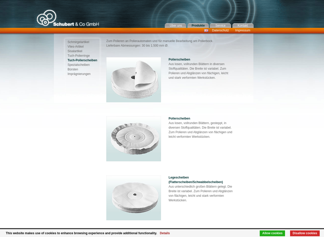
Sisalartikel (75, 51)
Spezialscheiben (79, 65)
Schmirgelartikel (78, 42)
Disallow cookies (305, 233)
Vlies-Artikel (76, 46)
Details (165, 233)
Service (220, 25)
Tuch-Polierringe (79, 55)
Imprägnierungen (79, 74)
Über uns (176, 25)
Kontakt (243, 25)
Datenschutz (220, 30)
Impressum (242, 30)
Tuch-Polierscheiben (82, 60)
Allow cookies (272, 233)
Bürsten (73, 69)
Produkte (198, 25)
